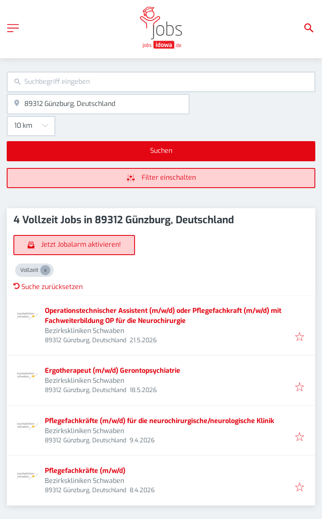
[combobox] (161, 82)
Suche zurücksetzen (48, 286)
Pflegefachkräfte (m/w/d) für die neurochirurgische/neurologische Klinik (159, 420)
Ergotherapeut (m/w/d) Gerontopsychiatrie (112, 370)
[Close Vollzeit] (45, 270)
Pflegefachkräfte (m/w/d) (85, 470)
